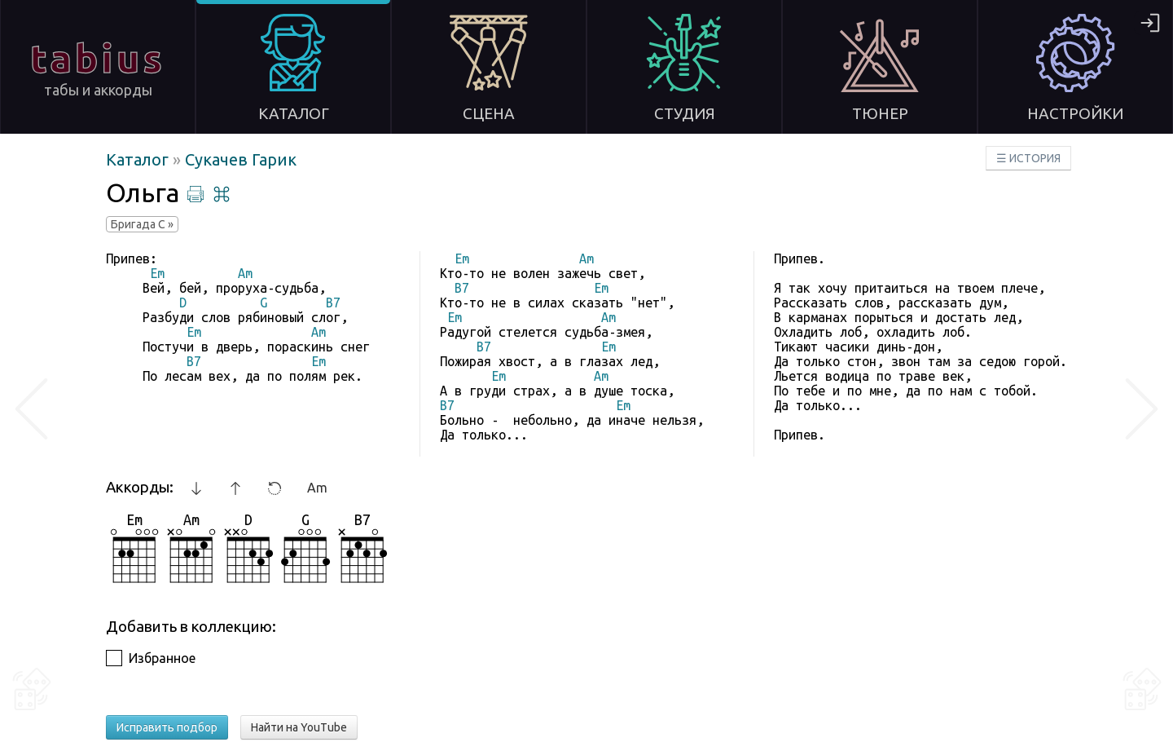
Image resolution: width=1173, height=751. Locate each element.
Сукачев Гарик (241, 159)
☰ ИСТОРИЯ (1028, 158)
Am (317, 487)
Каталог (139, 159)
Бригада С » (142, 224)
